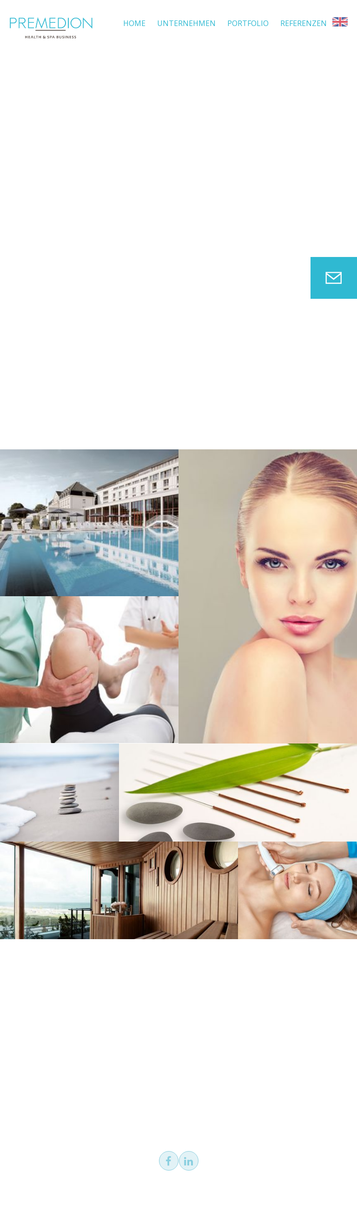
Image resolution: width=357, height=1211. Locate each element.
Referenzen (303, 23)
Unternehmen (186, 23)
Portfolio (248, 23)
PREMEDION (51, 28)
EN (340, 21)
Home (134, 23)
